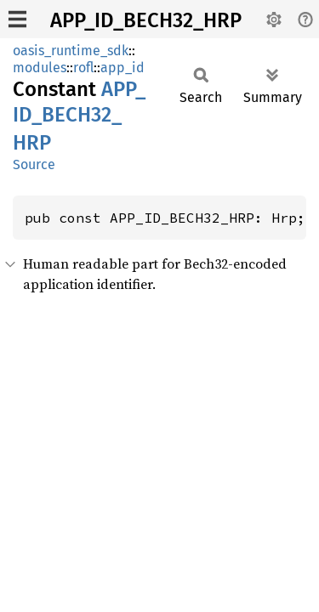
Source (34, 164)
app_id (122, 68)
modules (39, 68)
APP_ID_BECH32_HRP (146, 20)
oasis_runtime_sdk (70, 50)
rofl (83, 68)
